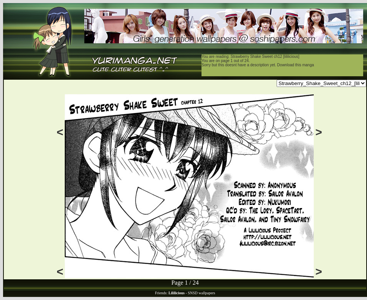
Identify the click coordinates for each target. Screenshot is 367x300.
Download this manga (295, 65)
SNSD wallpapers (201, 293)
